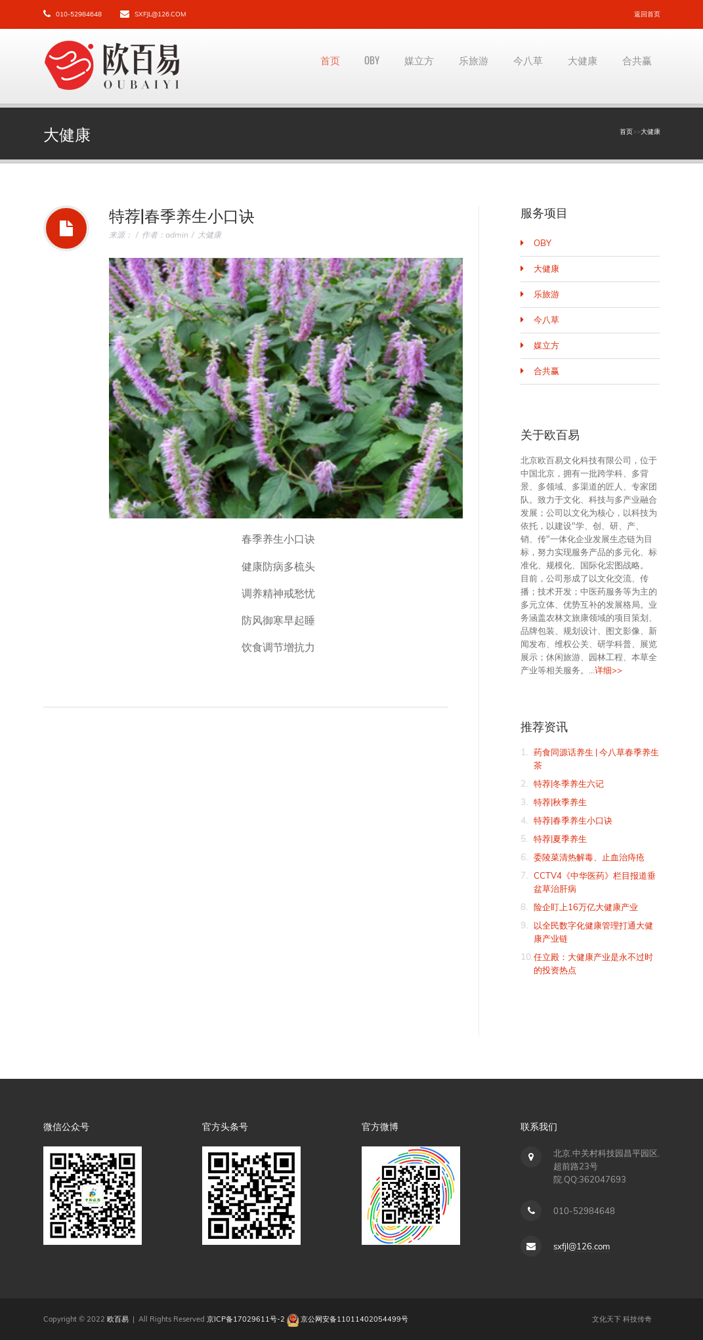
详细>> (608, 670)
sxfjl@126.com (160, 14)
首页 (300, 66)
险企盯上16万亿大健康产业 (586, 907)
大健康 (575, 66)
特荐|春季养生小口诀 (573, 820)
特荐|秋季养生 (560, 802)
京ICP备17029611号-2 (246, 1319)
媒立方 (398, 66)
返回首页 (647, 14)
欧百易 (118, 1319)
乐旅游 (457, 66)
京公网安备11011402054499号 (354, 1319)
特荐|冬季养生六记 (569, 783)
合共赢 (634, 66)
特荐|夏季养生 (560, 838)
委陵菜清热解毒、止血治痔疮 (589, 857)
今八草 (516, 66)
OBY (347, 66)
